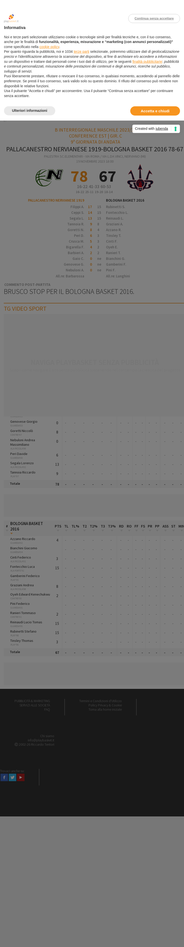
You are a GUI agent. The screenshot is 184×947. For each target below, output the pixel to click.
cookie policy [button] (49, 47)
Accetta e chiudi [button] (155, 111)
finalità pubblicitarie (147, 62)
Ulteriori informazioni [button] (29, 111)
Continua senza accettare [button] (154, 18)
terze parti (81, 52)
